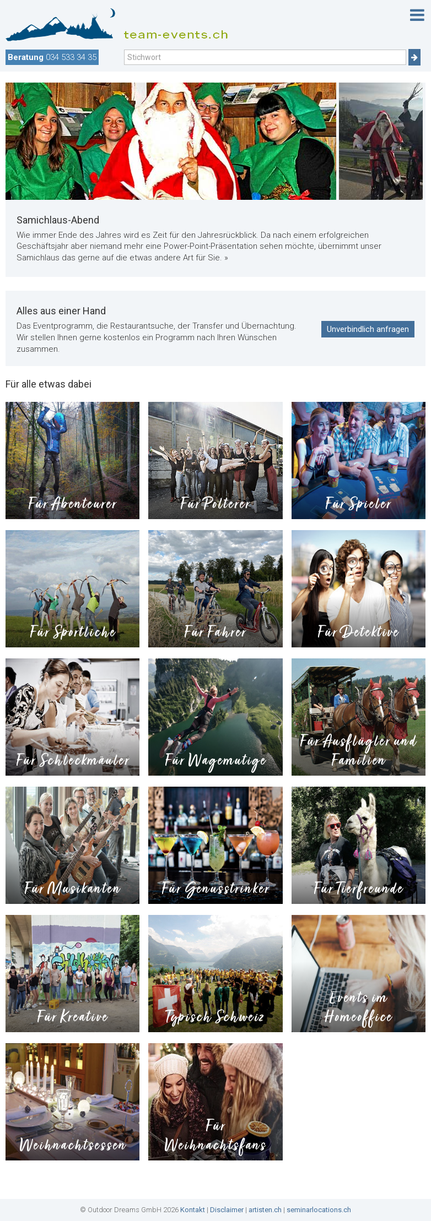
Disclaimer (227, 1210)
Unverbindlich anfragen (368, 329)
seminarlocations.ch (319, 1210)
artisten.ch (265, 1210)
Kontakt (192, 1210)
